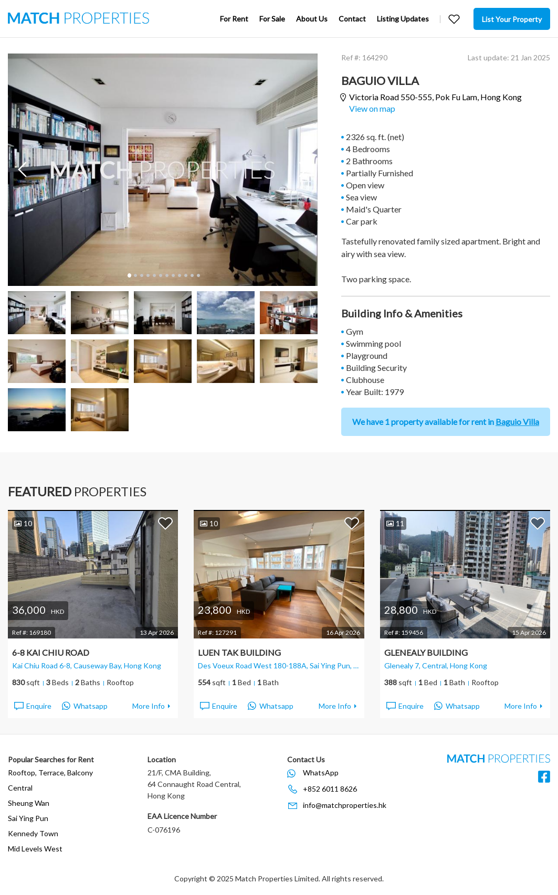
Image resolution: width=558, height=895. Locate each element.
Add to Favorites (165, 523)
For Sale (272, 18)
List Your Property (512, 19)
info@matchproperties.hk (344, 805)
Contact (352, 18)
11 (191, 275)
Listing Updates (403, 18)
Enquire (32, 706)
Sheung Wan (28, 802)
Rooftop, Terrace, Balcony (50, 772)
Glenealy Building (426, 652)
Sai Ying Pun (28, 818)
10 (185, 275)
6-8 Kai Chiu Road (50, 652)
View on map (372, 108)
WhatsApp (321, 772)
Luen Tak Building (239, 652)
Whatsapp (85, 706)
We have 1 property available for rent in (445, 422)
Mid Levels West (35, 848)
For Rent (234, 18)
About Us (312, 18)
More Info (148, 705)
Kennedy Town (33, 833)
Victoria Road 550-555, (435, 97)
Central (20, 787)
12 (198, 275)
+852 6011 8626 (330, 788)
